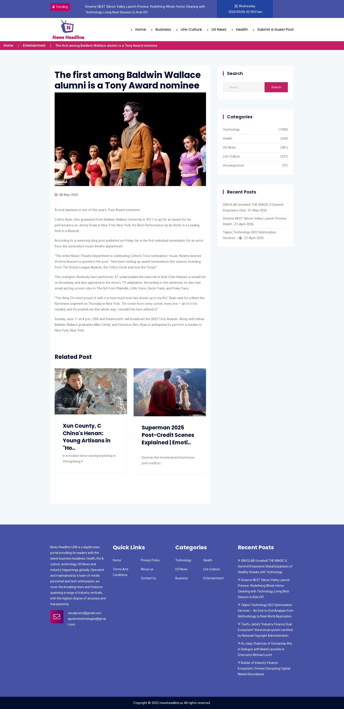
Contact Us (148, 578)
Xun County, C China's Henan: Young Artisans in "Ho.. (87, 437)
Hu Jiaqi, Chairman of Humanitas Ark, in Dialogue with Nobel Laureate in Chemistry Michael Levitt (265, 649)
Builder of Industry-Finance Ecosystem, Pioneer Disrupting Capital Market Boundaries (264, 668)
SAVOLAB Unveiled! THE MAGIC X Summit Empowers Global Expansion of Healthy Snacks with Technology (265, 566)
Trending (60, 7)
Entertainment (34, 45)
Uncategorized (233, 165)
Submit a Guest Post (275, 29)
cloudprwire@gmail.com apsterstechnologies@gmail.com (87, 618)
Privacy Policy (150, 560)
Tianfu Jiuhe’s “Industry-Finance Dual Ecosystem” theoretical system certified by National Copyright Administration (265, 629)
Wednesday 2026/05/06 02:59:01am (245, 9)
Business (163, 29)
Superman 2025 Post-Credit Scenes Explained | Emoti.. (168, 435)
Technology (231, 129)
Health (242, 29)
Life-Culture (191, 29)
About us (147, 569)
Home (140, 29)
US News (218, 29)
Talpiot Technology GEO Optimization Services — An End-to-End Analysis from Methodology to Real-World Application (266, 610)
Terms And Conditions (120, 572)
